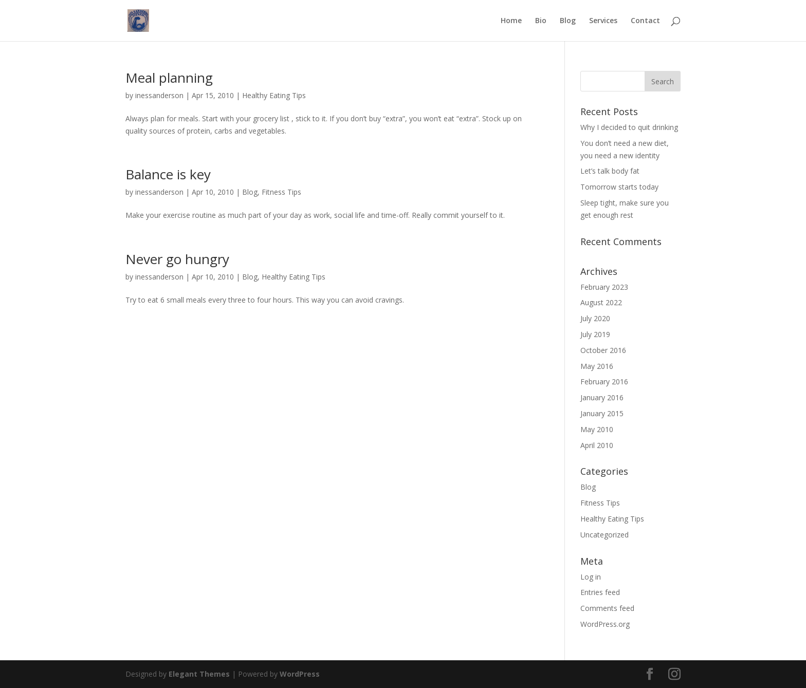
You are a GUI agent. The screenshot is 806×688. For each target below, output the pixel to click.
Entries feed (600, 592)
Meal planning (169, 77)
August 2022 (601, 302)
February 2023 (604, 287)
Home (511, 21)
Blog (568, 21)
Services (603, 21)
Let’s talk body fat (609, 171)
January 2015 (602, 413)
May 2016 (596, 366)
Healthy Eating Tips (274, 95)
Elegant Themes (199, 674)
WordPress (300, 674)
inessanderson (159, 95)
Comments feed (607, 608)
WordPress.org (605, 624)
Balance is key (168, 174)
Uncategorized (604, 535)
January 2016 (602, 397)
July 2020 (595, 318)
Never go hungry (177, 259)
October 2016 (603, 350)
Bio (540, 21)
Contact (645, 21)
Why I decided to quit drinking (629, 127)
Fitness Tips (281, 192)
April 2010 (596, 445)
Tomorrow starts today (619, 187)
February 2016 (604, 381)
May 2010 (596, 429)
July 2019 (595, 334)
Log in (590, 577)
